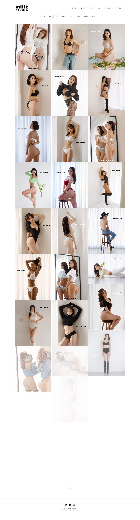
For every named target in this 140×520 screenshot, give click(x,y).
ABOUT (74, 8)
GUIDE (92, 8)
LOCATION (120, 8)
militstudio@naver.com (71, 508)
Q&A (98, 8)
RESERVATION (108, 8)
